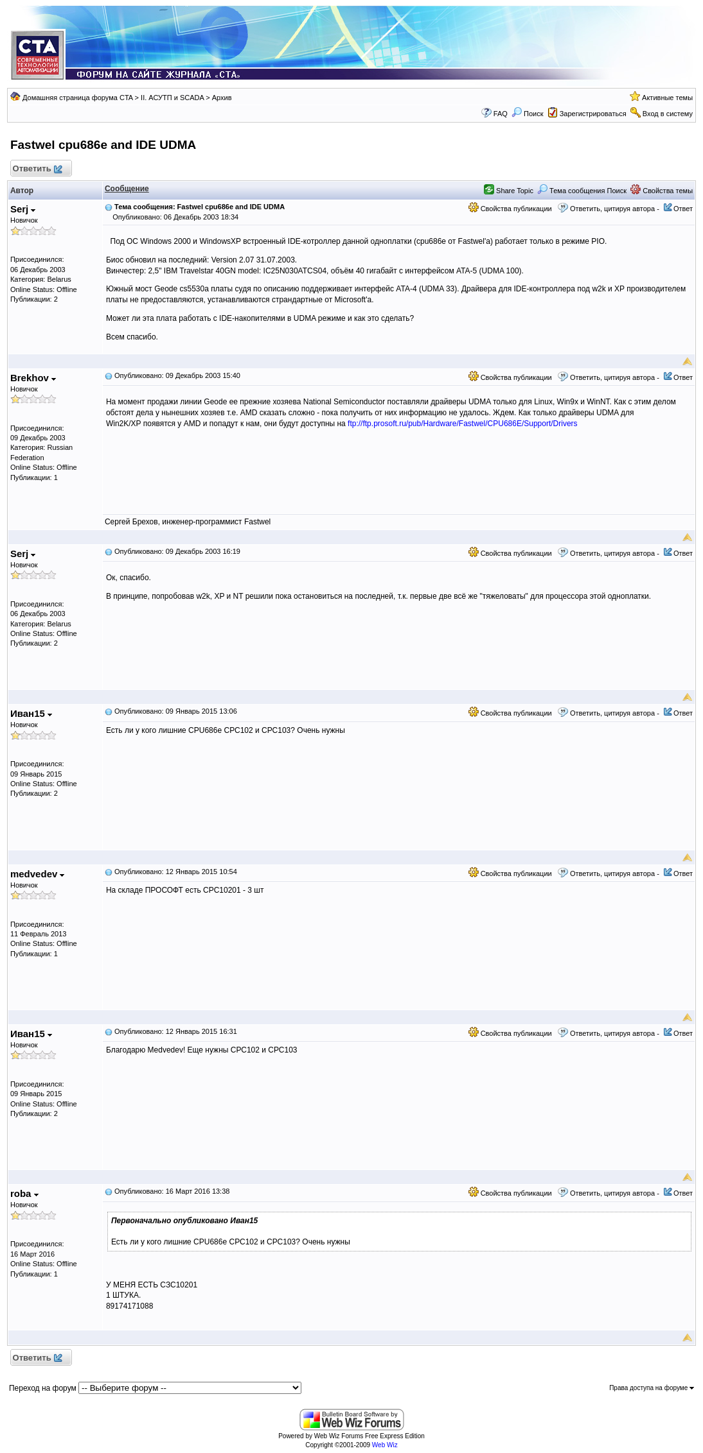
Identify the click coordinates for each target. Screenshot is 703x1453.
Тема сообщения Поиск (582, 190)
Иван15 (31, 713)
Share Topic (508, 190)
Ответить (37, 169)
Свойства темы (661, 190)
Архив (222, 97)
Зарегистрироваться (593, 113)
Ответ (683, 208)
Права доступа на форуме (651, 1387)
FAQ (501, 113)
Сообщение (127, 188)
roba (24, 1193)
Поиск (528, 113)
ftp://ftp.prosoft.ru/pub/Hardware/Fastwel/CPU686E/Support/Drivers (463, 423)
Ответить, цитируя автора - (614, 208)
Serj (23, 208)
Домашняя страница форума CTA (77, 97)
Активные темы (667, 97)
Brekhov (33, 377)
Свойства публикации (510, 208)
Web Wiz (385, 1445)
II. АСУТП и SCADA (172, 97)
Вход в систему (668, 113)
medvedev (37, 873)
